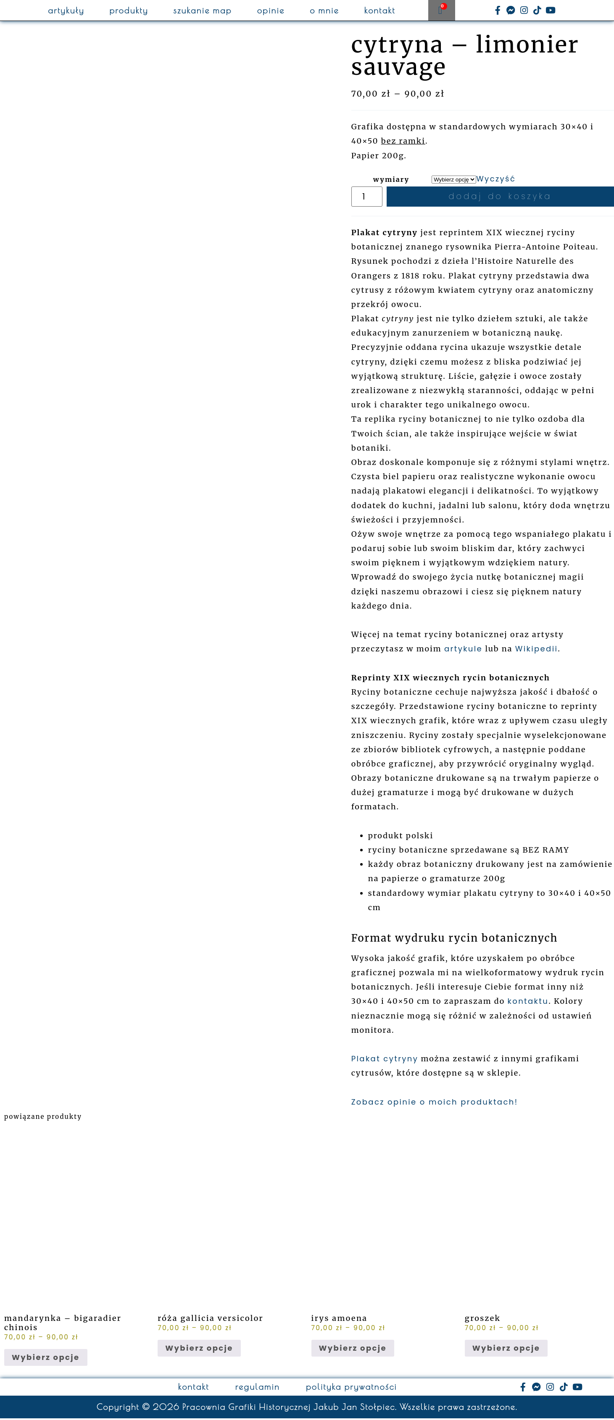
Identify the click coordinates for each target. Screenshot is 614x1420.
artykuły (66, 10)
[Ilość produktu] (369, 197)
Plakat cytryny (385, 1060)
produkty (129, 10)
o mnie (324, 10)
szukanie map (203, 10)
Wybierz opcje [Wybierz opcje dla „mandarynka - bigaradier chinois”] (46, 1359)
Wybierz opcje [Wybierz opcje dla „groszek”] (506, 1349)
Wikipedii (536, 650)
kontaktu (528, 1002)
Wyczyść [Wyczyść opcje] (496, 178)
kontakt (379, 10)
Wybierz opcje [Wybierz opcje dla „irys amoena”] (353, 1349)
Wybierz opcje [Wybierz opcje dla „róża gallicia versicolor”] (199, 1349)
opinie (271, 10)
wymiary (391, 179)
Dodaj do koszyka (502, 197)
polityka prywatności (351, 1388)
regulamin (257, 1388)
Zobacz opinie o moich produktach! (434, 1103)
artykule (463, 650)
